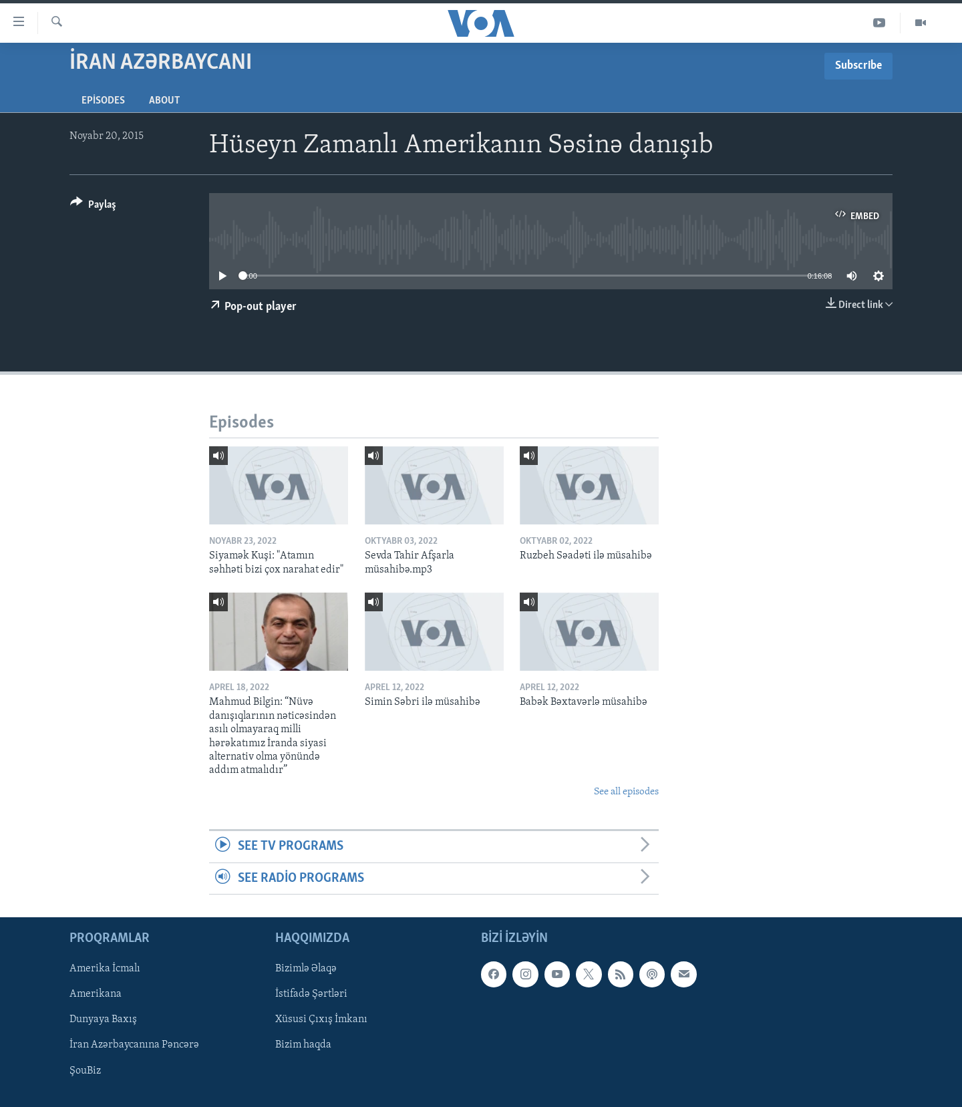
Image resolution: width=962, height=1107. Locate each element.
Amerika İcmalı (104, 968)
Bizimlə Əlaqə (306, 968)
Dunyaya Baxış (103, 1019)
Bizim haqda (303, 1045)
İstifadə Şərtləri (311, 994)
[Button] (93, 206)
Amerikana (95, 994)
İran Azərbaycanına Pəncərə (134, 1045)
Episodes (103, 101)
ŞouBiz (85, 1070)
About (164, 101)
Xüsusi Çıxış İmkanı (321, 1019)
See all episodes (626, 792)
